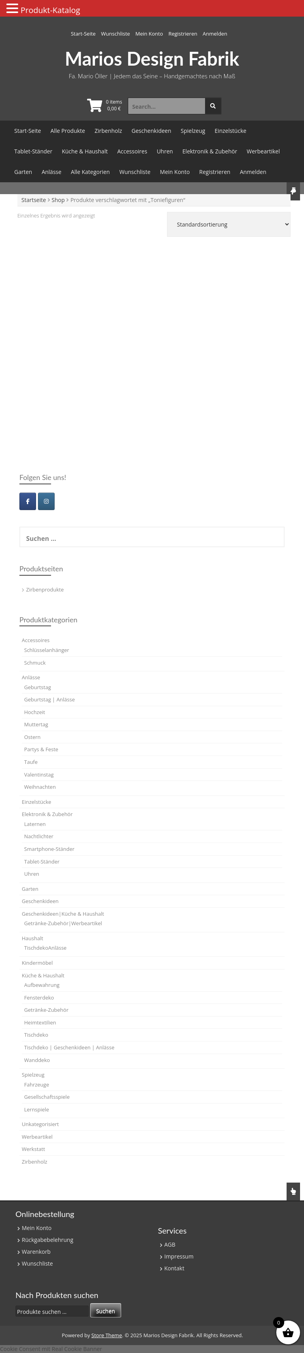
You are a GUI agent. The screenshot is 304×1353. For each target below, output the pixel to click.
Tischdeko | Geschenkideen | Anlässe (69, 1047)
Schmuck (35, 662)
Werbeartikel (263, 151)
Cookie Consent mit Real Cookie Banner (51, 1349)
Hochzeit (34, 712)
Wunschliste (115, 33)
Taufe (31, 761)
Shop (58, 200)
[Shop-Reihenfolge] (229, 224)
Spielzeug (193, 130)
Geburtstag (37, 687)
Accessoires (132, 151)
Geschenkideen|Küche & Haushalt (63, 913)
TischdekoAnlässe (45, 947)
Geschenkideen (151, 130)
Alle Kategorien (90, 172)
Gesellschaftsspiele (47, 1096)
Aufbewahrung (41, 984)
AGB (169, 1244)
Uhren (165, 151)
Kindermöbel (37, 962)
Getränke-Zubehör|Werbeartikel (63, 923)
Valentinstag (39, 774)
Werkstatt (33, 1149)
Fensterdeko (39, 997)
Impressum (179, 1256)
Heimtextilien (40, 1022)
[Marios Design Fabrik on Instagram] (46, 501)
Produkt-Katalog (50, 10)
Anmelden (215, 33)
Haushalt (32, 938)
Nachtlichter (38, 836)
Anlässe (51, 172)
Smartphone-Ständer (49, 848)
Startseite (33, 200)
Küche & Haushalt (85, 151)
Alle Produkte (68, 130)
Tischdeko (36, 1034)
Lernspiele (36, 1109)
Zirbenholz (108, 130)
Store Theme (106, 1335)
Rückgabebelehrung (47, 1239)
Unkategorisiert (40, 1124)
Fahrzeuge (36, 1084)
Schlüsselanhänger (46, 650)
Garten (23, 172)
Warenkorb (36, 1251)
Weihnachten (40, 786)
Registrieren (182, 33)
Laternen (35, 824)
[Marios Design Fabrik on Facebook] (27, 501)
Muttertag (36, 724)
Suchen (105, 1311)
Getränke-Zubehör (46, 1009)
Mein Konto (149, 33)
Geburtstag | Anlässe (49, 699)
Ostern (32, 737)
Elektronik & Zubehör (209, 151)
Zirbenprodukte (45, 589)
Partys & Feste (41, 749)
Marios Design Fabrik (152, 58)
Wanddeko (37, 1060)
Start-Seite (83, 33)
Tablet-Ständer (33, 151)
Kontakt (174, 1268)
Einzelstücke (230, 130)
